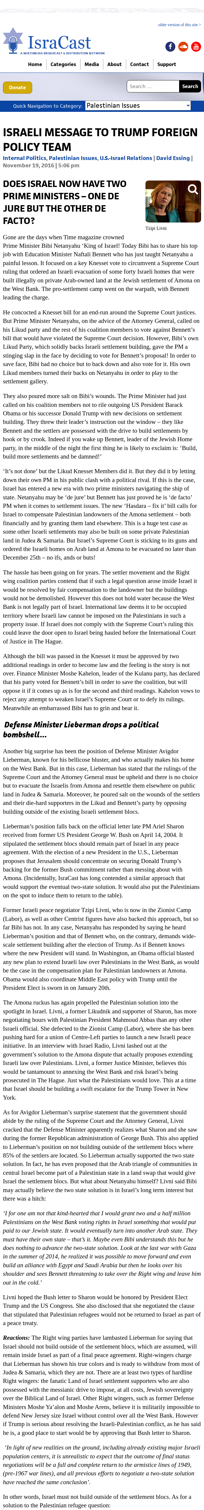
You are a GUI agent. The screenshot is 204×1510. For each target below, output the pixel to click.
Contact (139, 64)
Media (92, 64)
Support (166, 64)
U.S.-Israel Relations (126, 158)
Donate (17, 87)
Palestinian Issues (73, 158)
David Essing (173, 158)
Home (35, 64)
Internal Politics (24, 158)
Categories (63, 64)
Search (190, 86)
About (114, 64)
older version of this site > (179, 25)
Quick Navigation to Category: (47, 106)
